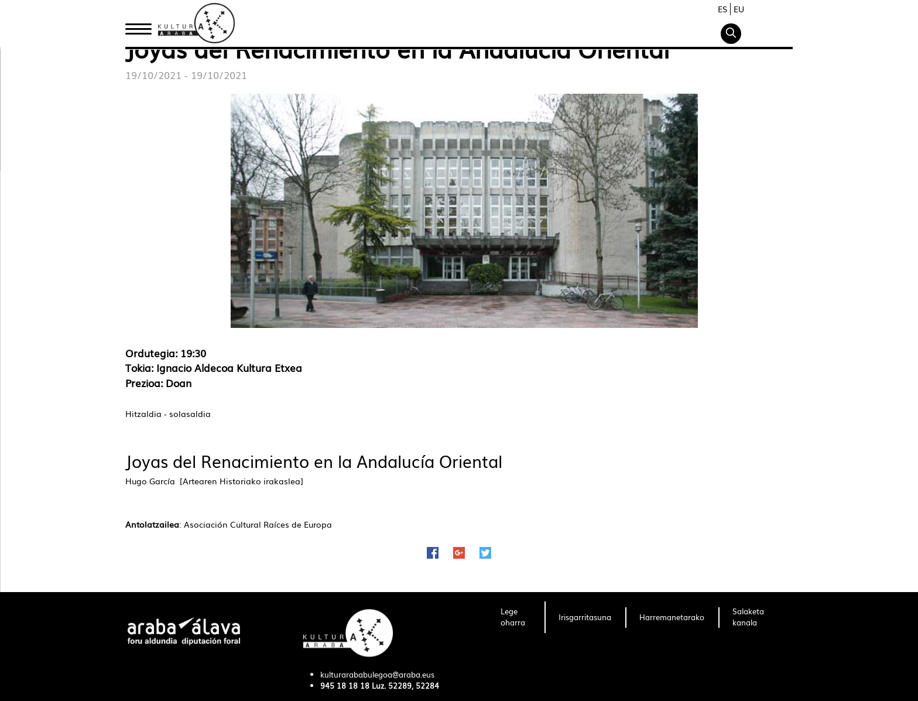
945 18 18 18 (344, 685)
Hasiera (142, 25)
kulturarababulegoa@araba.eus (377, 674)
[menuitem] (515, 617)
